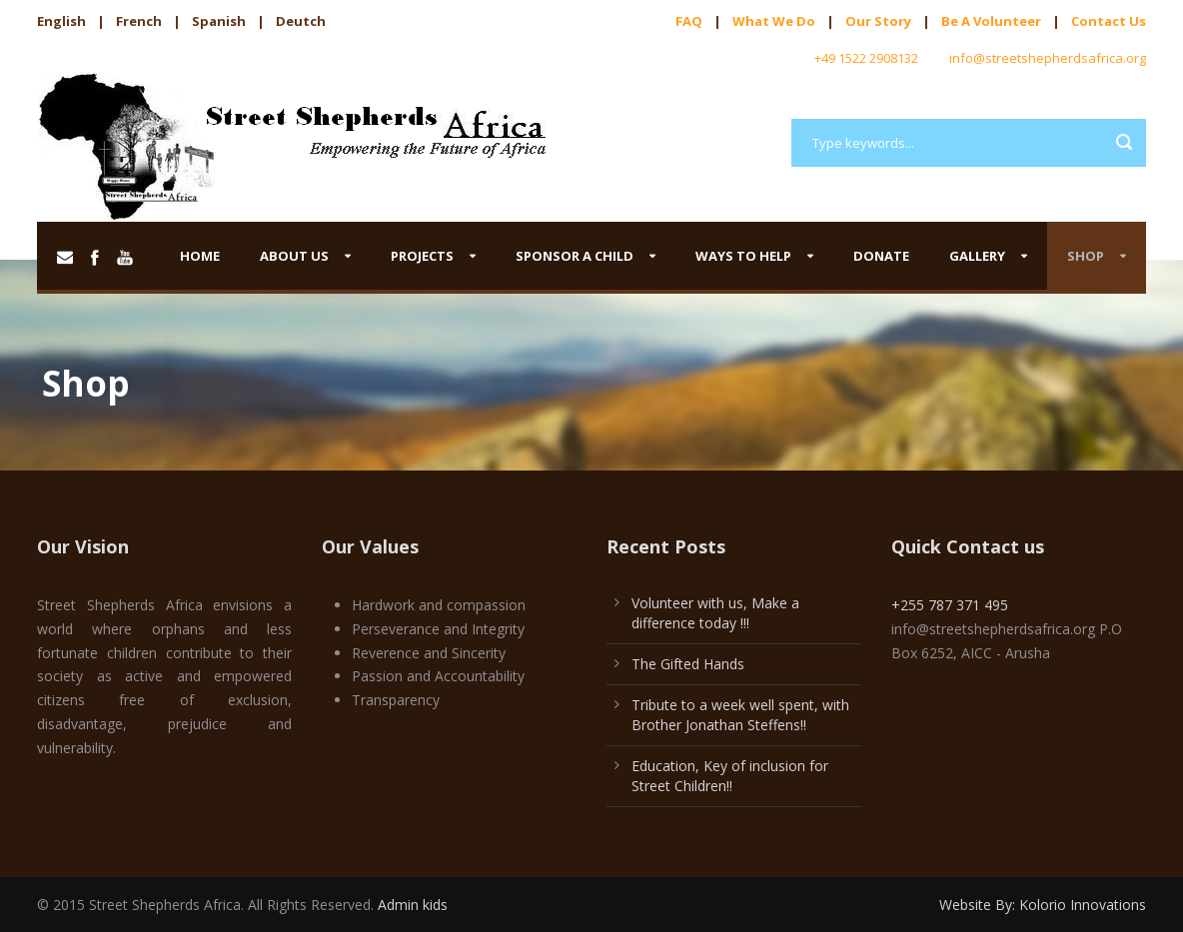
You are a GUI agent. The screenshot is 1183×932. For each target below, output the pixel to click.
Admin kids (413, 904)
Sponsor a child (574, 256)
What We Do (773, 21)
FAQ (688, 21)
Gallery (977, 256)
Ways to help (743, 256)
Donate (881, 256)
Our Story (878, 21)
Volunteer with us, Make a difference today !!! (715, 612)
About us (294, 256)
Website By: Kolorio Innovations (1042, 904)
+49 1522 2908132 (866, 58)
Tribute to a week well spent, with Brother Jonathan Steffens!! (740, 714)
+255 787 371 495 (949, 604)
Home (200, 256)
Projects (422, 256)
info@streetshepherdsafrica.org (1047, 58)
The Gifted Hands (687, 663)
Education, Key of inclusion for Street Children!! (729, 775)
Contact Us (1108, 21)
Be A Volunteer (991, 21)
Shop (1085, 256)
